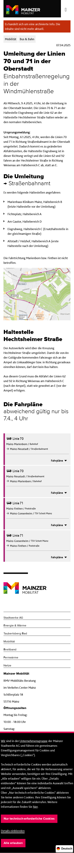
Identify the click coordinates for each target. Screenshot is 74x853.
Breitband (9, 649)
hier (35, 806)
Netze (7, 665)
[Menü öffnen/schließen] (66, 8)
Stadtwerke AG (13, 617)
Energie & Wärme (14, 625)
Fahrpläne (59, 460)
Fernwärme (10, 657)
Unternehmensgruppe (33, 741)
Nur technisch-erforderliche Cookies (29, 818)
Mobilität (9, 641)
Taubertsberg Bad (15, 633)
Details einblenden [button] (13, 831)
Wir (3, 741)
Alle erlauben (13, 843)
